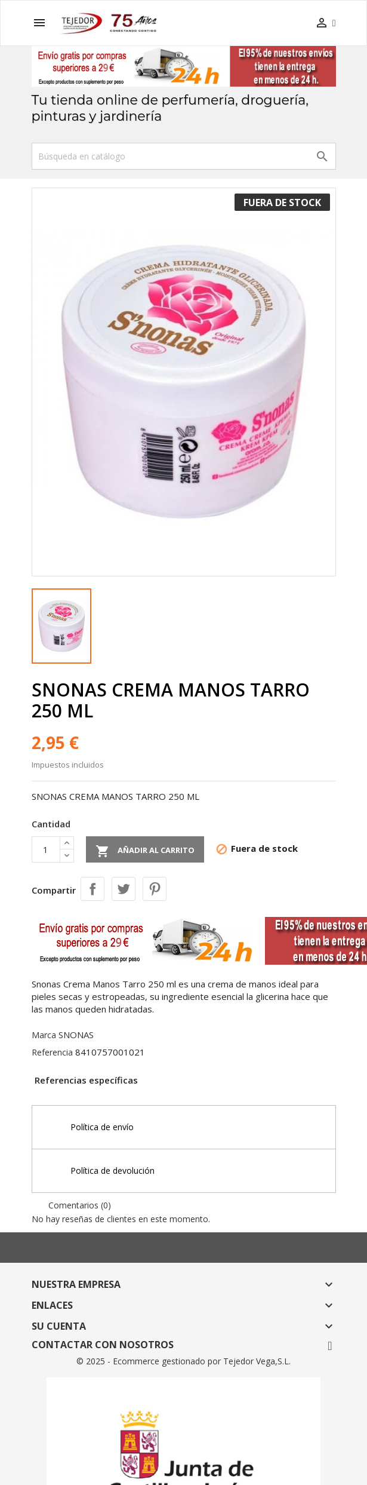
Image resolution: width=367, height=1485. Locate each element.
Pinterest (154, 889)
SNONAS (76, 1035)
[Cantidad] (46, 849)
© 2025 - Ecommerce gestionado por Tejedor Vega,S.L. (183, 1361)
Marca (44, 1035)
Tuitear (123, 889)
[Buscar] (184, 156)
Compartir (92, 889)
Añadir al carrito (145, 851)
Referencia (52, 1052)
